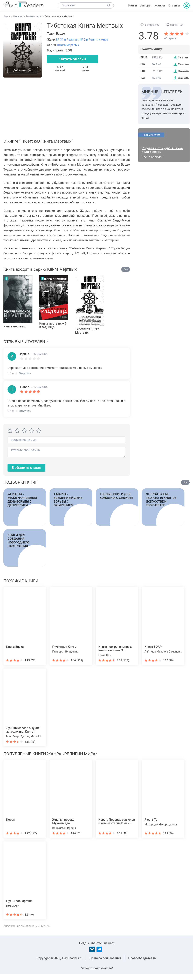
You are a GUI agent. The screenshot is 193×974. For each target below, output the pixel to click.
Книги (132, 5)
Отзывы (174, 5)
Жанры (160, 5)
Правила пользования (105, 958)
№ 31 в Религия (67, 39)
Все (126, 269)
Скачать (183, 57)
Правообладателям (142, 958)
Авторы (145, 5)
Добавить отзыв (26, 467)
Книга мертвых (68, 45)
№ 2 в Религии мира (94, 39)
